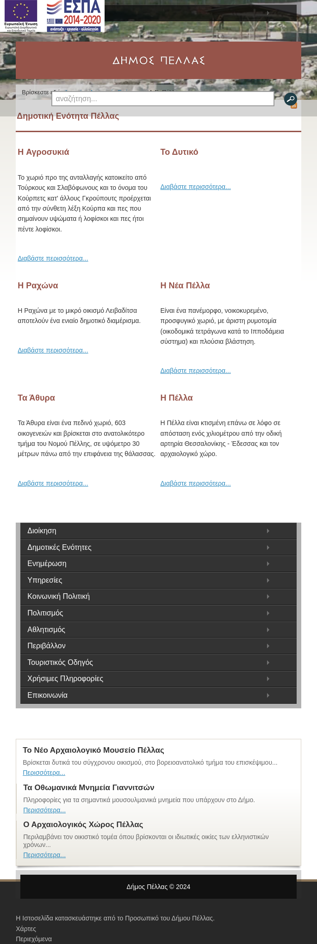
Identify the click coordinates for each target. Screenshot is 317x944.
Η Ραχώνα (38, 285)
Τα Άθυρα (36, 397)
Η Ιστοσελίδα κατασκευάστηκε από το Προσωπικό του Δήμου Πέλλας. (115, 918)
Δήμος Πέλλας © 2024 (159, 886)
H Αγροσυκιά (43, 152)
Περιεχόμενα (34, 939)
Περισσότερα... (44, 772)
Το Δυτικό (180, 152)
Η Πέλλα (177, 397)
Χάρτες (26, 928)
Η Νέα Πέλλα (185, 285)
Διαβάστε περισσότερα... (53, 258)
